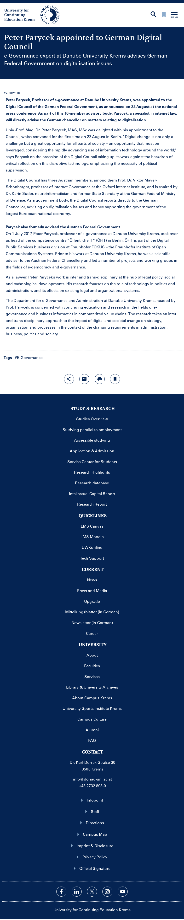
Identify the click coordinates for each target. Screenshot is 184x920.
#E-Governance (29, 357)
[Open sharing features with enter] (69, 379)
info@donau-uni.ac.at (92, 778)
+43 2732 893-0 (92, 785)
